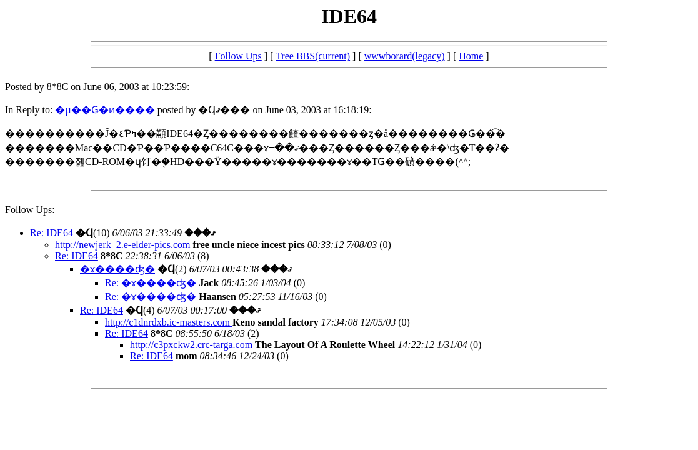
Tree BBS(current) (313, 56)
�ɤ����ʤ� (117, 269)
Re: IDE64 (51, 233)
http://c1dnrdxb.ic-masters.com (168, 322)
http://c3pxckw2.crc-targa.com (192, 344)
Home (471, 56)
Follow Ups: (30, 209)
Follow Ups (238, 56)
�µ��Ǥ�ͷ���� (104, 109)
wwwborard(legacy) (404, 56)
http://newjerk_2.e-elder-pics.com (124, 244)
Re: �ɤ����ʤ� (150, 283)
